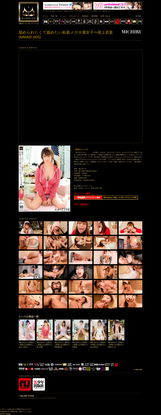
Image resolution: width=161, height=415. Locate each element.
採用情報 (94, 16)
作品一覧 (54, 16)
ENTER (2, 414)
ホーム (45, 16)
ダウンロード (74, 16)
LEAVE (8, 414)
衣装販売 (85, 16)
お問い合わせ (105, 16)
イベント (63, 16)
